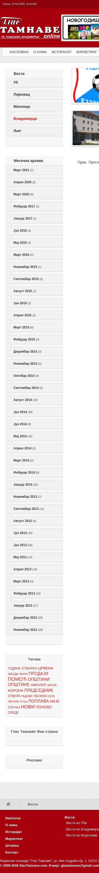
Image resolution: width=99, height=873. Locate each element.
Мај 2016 (22, 243)
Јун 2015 (22, 303)
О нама (11, 825)
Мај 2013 (22, 557)
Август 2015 (24, 291)
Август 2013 (24, 521)
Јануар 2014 (25, 484)
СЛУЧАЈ (14, 707)
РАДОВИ (26, 696)
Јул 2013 (22, 533)
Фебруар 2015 (26, 339)
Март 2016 (23, 255)
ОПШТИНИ (39, 679)
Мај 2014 (22, 436)
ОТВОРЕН (29, 668)
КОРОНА (15, 690)
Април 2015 (24, 315)
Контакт (11, 852)
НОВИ (28, 706)
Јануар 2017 (24, 218)
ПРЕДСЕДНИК (38, 690)
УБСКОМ (39, 696)
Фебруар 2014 (26, 472)
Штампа (12, 845)
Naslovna (13, 818)
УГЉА (23, 701)
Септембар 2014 (28, 388)
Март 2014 (23, 460)
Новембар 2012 (28, 630)
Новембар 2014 (27, 364)
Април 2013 (25, 569)
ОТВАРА (14, 696)
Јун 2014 (22, 424)
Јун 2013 (22, 545)
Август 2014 (25, 400)
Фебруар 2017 (26, 206)
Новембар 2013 (27, 497)
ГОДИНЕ (14, 668)
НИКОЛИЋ (38, 685)
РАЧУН (23, 674)
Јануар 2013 (25, 605)
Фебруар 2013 (27, 593)
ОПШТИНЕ (19, 684)
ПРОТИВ (13, 701)
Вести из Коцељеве (81, 835)
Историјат (13, 832)
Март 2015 (23, 327)
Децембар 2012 (28, 618)
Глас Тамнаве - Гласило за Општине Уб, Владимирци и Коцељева (30, 33)
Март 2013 (23, 581)
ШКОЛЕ (52, 685)
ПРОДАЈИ (38, 673)
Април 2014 (24, 448)
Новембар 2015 (27, 267)
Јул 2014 (22, 412)
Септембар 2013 (28, 509)
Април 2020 (24, 182)
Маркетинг (14, 839)
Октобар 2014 (26, 376)
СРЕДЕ (13, 712)
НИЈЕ (55, 701)
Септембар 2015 (28, 279)
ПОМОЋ (17, 679)
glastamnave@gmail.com (80, 865)
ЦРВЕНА (45, 668)
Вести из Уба (76, 823)
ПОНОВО (44, 707)
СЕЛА (51, 696)
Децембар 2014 (27, 351)
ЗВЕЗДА (13, 674)
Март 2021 (23, 170)
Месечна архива (28, 161)
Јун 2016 (22, 230)
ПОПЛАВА (39, 701)
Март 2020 (23, 194)
